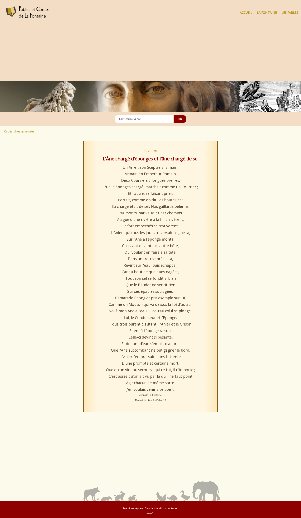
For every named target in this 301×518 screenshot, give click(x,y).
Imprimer (150, 150)
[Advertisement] (150, 52)
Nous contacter (169, 508)
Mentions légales (133, 508)
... (154, 513)
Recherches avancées (19, 131)
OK (180, 119)
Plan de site (151, 508)
